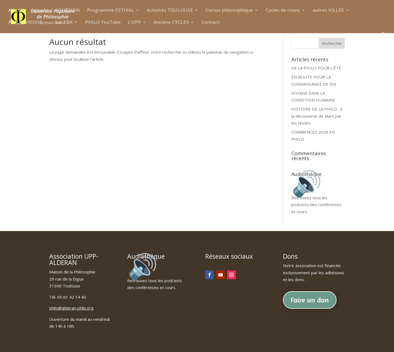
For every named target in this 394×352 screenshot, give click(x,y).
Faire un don (310, 300)
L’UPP (134, 22)
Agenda (39, 10)
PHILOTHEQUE (25, 22)
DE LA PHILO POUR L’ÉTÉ (316, 68)
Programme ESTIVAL (110, 10)
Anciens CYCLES (171, 22)
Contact (210, 22)
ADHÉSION (67, 10)
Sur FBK (64, 22)
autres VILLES (328, 10)
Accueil (16, 10)
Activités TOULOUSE (170, 10)
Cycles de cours (282, 10)
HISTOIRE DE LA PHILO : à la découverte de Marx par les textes (316, 116)
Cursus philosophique (229, 10)
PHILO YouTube (103, 22)
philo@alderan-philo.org (71, 308)
